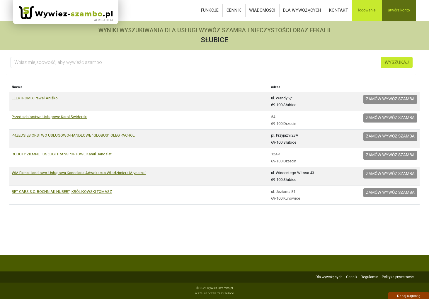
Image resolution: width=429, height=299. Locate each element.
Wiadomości (262, 10)
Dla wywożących (302, 10)
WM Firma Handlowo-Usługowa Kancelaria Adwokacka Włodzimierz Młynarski (79, 173)
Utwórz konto (399, 10)
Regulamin (369, 277)
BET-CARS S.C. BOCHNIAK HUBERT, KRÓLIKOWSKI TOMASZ (62, 191)
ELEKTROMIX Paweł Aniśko (35, 98)
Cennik (234, 10)
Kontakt (338, 10)
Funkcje (210, 10)
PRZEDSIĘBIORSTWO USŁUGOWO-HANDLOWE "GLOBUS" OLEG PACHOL (73, 135)
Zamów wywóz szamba (390, 99)
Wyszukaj (397, 62)
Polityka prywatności (398, 277)
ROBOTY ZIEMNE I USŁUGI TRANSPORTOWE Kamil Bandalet (62, 154)
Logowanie (366, 10)
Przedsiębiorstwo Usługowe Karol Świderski (49, 117)
